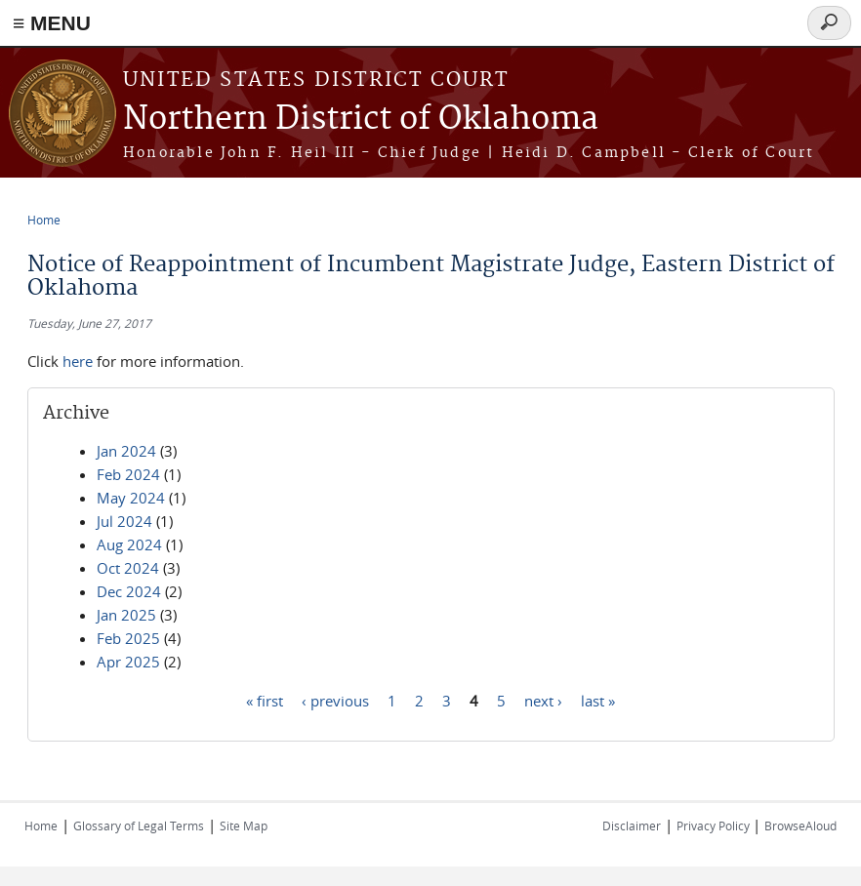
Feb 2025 (128, 638)
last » (598, 699)
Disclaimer (631, 825)
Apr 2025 (128, 661)
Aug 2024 (129, 544)
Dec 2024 (129, 591)
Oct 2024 (128, 568)
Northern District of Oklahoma (360, 120)
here (77, 361)
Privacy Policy (714, 825)
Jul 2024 (124, 521)
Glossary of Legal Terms (138, 825)
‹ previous (335, 699)
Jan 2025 (126, 614)
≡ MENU (52, 23)
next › (543, 699)
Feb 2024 (128, 474)
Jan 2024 (126, 451)
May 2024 (131, 497)
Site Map (243, 825)
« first (264, 699)
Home (44, 219)
